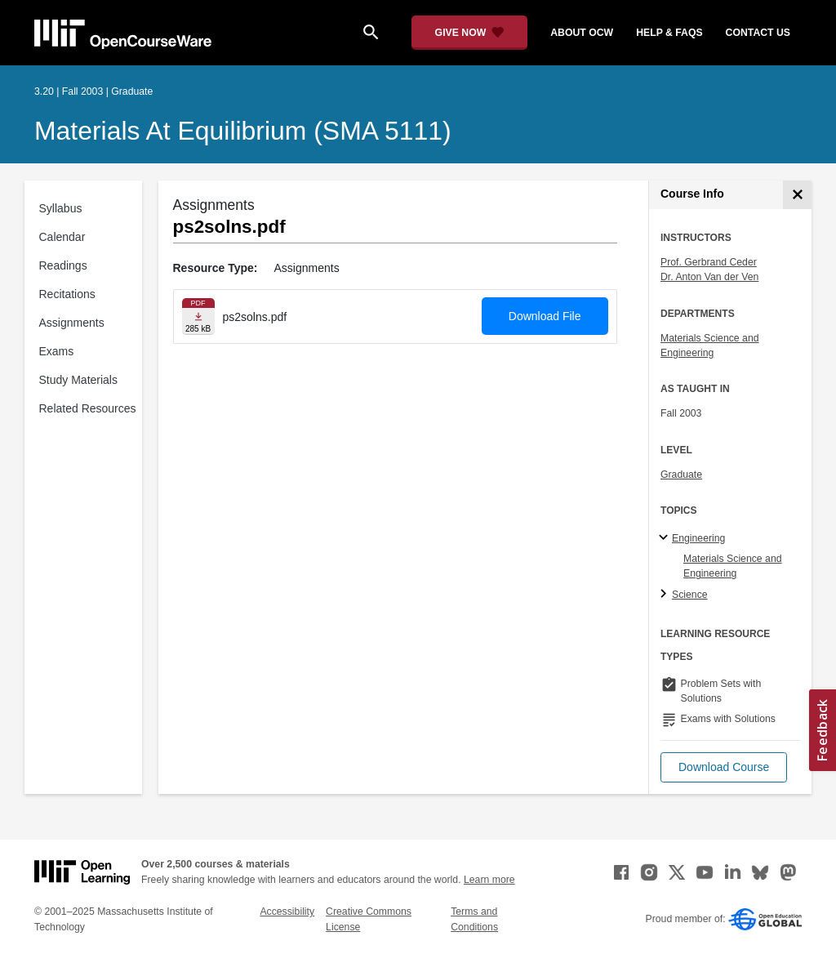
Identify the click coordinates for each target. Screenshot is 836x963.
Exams (56, 351)
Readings (63, 265)
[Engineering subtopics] (666, 538)
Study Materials (78, 379)
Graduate (681, 474)
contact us (758, 32)
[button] (723, 767)
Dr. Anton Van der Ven (709, 277)
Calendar (62, 236)
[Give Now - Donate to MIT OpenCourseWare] (469, 33)
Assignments (71, 322)
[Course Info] (797, 195)
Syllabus (60, 208)
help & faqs (669, 32)
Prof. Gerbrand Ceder (708, 262)
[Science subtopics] (666, 594)
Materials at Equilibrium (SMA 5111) (242, 130)
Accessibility (287, 911)
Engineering (698, 538)
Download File (545, 316)
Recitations (67, 294)
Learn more (489, 879)
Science (690, 594)
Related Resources (87, 408)
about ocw (581, 32)
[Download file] (198, 316)
